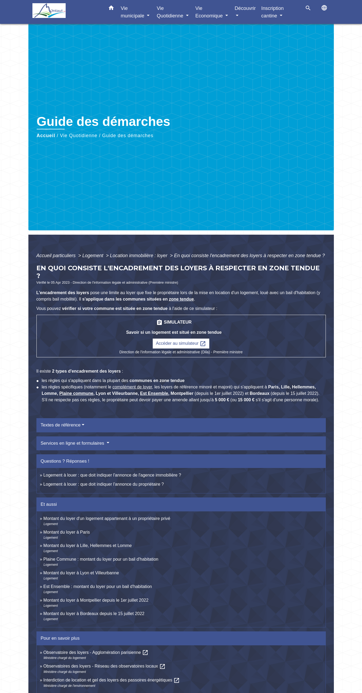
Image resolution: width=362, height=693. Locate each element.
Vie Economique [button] (209, 11)
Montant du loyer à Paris (66, 532)
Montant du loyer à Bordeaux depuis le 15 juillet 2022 (93, 613)
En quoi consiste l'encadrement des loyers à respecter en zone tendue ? (249, 255)
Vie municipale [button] (133, 11)
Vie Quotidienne (79, 135)
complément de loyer (132, 387)
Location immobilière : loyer (139, 255)
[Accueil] (65, 12)
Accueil (46, 135)
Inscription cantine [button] (272, 11)
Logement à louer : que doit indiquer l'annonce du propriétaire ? (103, 484)
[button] (111, 8)
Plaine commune (76, 393)
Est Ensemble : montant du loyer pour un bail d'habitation (97, 586)
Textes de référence (61, 425)
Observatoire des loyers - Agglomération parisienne (95, 652)
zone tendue (181, 299)
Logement (93, 255)
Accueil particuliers (56, 255)
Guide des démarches (127, 135)
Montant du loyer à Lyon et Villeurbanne (81, 573)
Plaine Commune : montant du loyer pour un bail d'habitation (100, 559)
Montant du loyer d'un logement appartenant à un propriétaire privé (106, 518)
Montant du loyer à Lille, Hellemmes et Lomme (87, 545)
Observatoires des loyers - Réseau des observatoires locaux (104, 666)
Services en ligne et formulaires (73, 443)
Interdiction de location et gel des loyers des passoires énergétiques (111, 680)
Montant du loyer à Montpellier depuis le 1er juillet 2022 (95, 600)
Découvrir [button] (245, 8)
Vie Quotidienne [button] (171, 11)
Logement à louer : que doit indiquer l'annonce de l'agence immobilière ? (112, 475)
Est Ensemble (154, 393)
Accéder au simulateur (181, 343)
